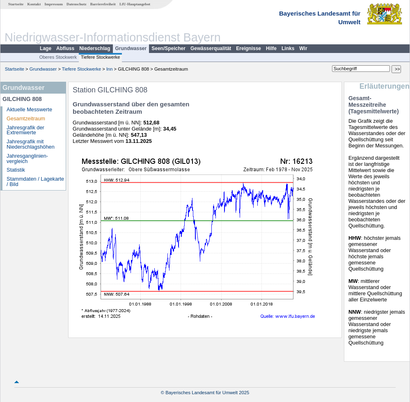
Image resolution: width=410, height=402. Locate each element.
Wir (303, 48)
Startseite (15, 4)
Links (288, 48)
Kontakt (34, 4)
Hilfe (271, 48)
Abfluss (65, 48)
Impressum (54, 4)
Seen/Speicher (168, 48)
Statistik (16, 170)
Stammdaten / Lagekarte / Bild (35, 181)
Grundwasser (131, 48)
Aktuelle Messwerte (29, 109)
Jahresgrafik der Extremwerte (25, 130)
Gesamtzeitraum (26, 118)
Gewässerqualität (210, 48)
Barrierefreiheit (103, 4)
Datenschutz (76, 4)
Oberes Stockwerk (58, 57)
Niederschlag (94, 48)
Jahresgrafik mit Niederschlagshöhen (31, 144)
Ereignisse (248, 48)
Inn (109, 69)
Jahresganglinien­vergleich (27, 158)
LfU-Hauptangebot (134, 4)
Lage (45, 48)
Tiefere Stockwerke (100, 57)
